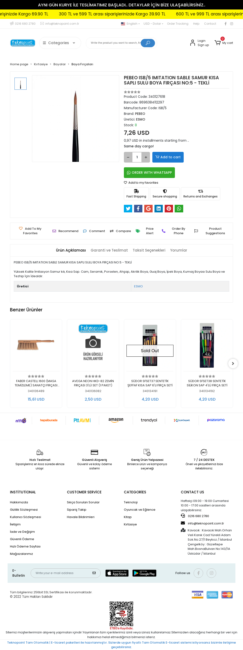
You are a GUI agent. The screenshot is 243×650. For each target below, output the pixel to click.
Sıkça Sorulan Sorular (83, 502)
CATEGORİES (135, 492)
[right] (233, 363)
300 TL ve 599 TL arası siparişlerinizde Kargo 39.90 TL (126, 14)
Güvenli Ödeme (22, 539)
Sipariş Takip (76, 509)
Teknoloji (131, 502)
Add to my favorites (141, 182)
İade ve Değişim (22, 531)
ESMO (138, 286)
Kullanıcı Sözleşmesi (25, 517)
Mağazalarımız (21, 554)
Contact (210, 24)
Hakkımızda (19, 502)
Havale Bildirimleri (80, 517)
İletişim (15, 524)
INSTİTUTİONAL (23, 492)
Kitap (128, 517)
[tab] (71, 250)
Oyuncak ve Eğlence (139, 509)
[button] (224, 43)
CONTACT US (192, 492)
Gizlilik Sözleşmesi (24, 509)
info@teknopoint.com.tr (202, 523)
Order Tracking (177, 24)
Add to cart (168, 157)
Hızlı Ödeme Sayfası (25, 546)
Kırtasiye (130, 524)
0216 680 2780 (195, 516)
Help (196, 24)
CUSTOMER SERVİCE (84, 492)
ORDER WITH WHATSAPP (149, 172)
